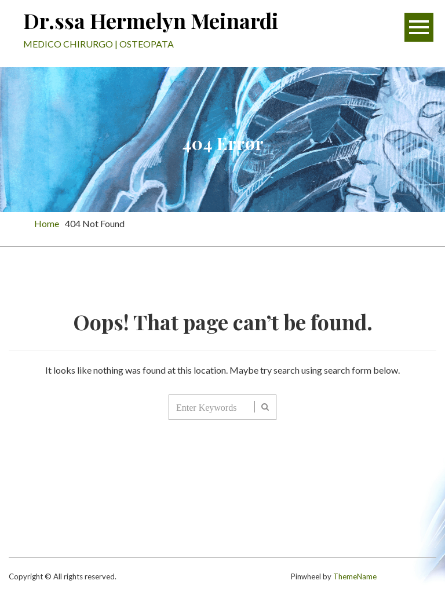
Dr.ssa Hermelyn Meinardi (151, 20)
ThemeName (355, 576)
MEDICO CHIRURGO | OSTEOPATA (98, 43)
